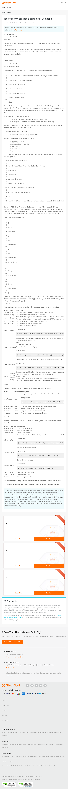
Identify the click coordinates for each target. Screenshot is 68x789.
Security (4, 736)
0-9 (54, 765)
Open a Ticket (10, 668)
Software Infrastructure (45, 744)
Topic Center (6, 756)
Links (40, 776)
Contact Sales (18, 657)
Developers (33, 756)
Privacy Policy (19, 776)
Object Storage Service (37, 732)
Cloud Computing (16, 756)
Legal (27, 776)
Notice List (33, 776)
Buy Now (49, 539)
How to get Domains (29, 744)
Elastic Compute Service (9, 732)
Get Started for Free (12, 642)
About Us (11, 776)
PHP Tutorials (60, 756)
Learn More (18, 539)
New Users (5, 747)
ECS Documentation (15, 744)
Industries (26, 756)
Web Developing (43, 756)
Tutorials (52, 756)
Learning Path (58, 744)
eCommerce (49, 732)
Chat (7, 657)
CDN (19, 732)
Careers (4, 776)
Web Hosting (58, 732)
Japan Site (5, 744)
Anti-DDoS (25, 732)
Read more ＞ (19, 30)
